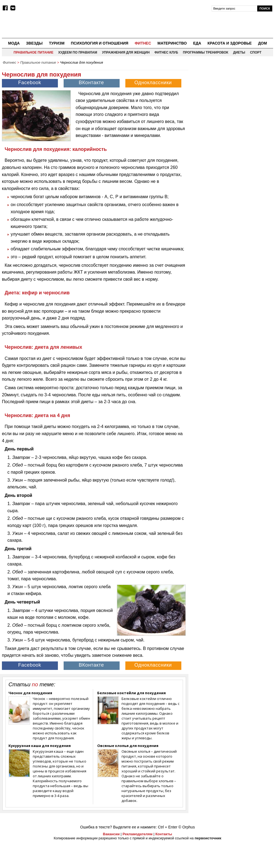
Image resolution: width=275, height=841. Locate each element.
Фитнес (143, 43)
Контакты (163, 834)
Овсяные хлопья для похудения (127, 745)
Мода (14, 43)
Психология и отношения (99, 43)
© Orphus (186, 827)
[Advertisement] (232, 101)
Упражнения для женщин (125, 52)
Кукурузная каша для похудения (39, 745)
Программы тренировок (205, 52)
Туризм (56, 43)
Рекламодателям (137, 834)
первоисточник (208, 838)
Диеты (239, 52)
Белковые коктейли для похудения (131, 692)
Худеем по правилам (77, 52)
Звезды (34, 43)
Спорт (255, 52)
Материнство (172, 43)
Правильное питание (34, 52)
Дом (262, 43)
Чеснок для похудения (30, 692)
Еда (197, 43)
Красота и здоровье (230, 43)
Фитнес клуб (166, 52)
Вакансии (111, 834)
